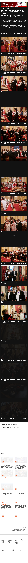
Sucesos (2, 540)
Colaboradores (10, 540)
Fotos (11, 6)
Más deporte (23, 538)
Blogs (9, 541)
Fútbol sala (16, 543)
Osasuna (9, 543)
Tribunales (2, 541)
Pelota (16, 541)
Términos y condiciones (12, 424)
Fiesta (9, 6)
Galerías (2, 453)
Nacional (22, 539)
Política (2, 539)
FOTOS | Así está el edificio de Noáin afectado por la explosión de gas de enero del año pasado (7, 466)
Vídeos (13, 6)
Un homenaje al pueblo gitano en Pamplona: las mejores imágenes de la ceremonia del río (7, 479)
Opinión (9, 538)
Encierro (4, 6)
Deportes (16, 538)
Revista (22, 540)
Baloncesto (16, 540)
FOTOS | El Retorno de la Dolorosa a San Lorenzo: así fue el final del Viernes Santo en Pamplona (21, 506)
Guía (15, 6)
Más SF (17, 6)
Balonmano (16, 542)
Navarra (2, 538)
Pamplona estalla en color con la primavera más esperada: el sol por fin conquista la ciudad (7, 493)
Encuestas (9, 542)
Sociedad (2, 542)
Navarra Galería (13, 528)
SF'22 (1, 6)
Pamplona (2, 543)
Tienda (20, 550)
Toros (6, 6)
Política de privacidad (13, 549)
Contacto (2, 549)
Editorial (9, 539)
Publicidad (2, 550)
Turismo (21, 549)
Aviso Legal (12, 550)
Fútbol (16, 539)
